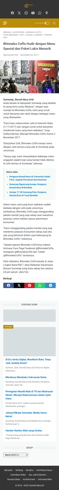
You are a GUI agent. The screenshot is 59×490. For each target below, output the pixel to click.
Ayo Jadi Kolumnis (37, 475)
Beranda (8, 470)
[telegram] (50, 285)
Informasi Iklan (45, 479)
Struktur (30, 470)
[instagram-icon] (26, 13)
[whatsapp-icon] (40, 13)
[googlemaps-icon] (47, 13)
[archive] (15, 455)
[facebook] (8, 285)
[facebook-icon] (12, 13)
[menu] (6, 23)
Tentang (19, 470)
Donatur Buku (13, 479)
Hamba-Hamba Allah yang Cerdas (24, 430)
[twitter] (19, 285)
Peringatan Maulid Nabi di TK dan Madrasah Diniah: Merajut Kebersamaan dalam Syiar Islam (29, 395)
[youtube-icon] (33, 13)
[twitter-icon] (19, 13)
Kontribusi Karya (44, 470)
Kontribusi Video (18, 475)
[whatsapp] (40, 285)
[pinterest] (29, 285)
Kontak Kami (29, 479)
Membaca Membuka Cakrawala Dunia (26, 377)
